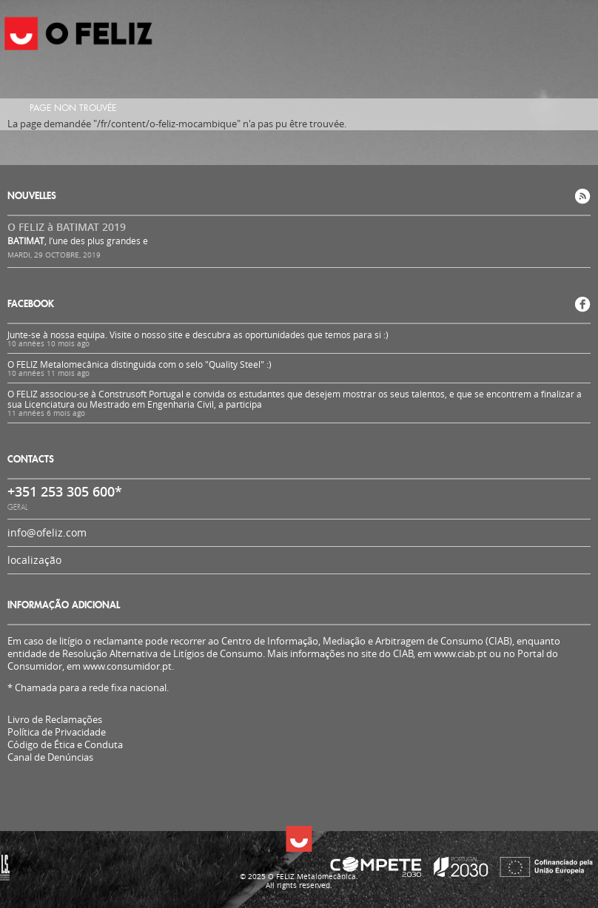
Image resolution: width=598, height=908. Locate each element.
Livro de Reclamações (54, 719)
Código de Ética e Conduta (65, 745)
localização (34, 560)
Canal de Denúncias (50, 757)
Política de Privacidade (56, 732)
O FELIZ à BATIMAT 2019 (66, 227)
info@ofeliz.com (47, 532)
